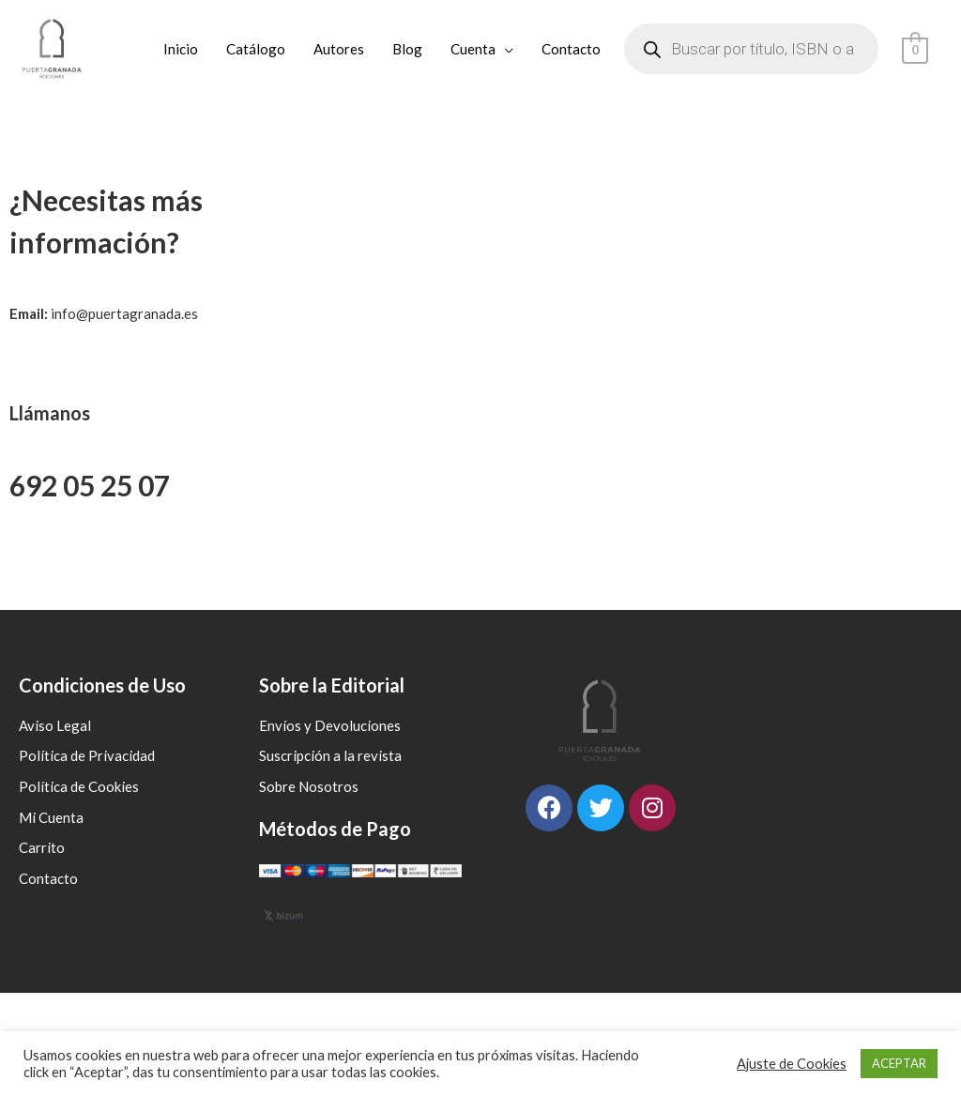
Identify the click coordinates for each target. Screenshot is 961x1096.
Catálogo (256, 48)
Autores (339, 48)
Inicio (181, 48)
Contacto (572, 48)
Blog (408, 48)
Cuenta (473, 48)
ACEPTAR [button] (899, 1063)
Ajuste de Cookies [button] (792, 1064)
